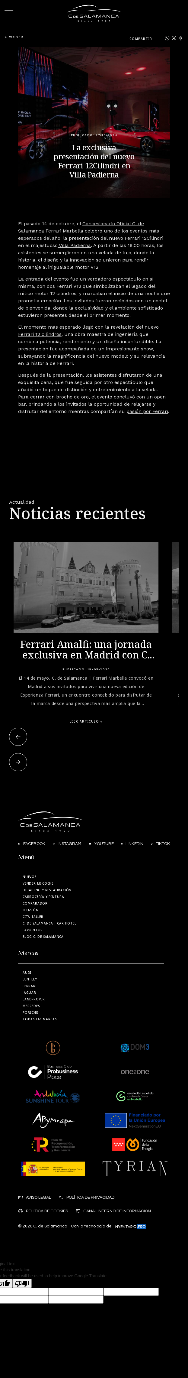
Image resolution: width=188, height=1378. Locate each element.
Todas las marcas (40, 1019)
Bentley (30, 979)
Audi (27, 972)
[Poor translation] (22, 1283)
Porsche (30, 1012)
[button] (18, 737)
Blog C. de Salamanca (43, 936)
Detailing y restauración (47, 890)
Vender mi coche (38, 883)
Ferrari (30, 985)
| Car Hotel (49, 923)
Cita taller (33, 916)
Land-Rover (34, 999)
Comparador (35, 903)
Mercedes (31, 1005)
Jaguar (29, 992)
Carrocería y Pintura (43, 896)
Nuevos (30, 876)
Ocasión (31, 910)
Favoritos (32, 929)
